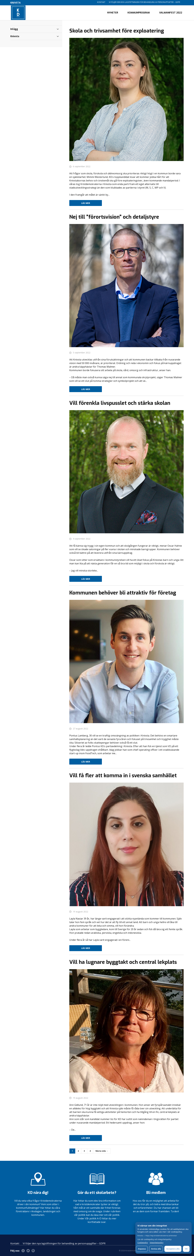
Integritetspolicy (156, 1243)
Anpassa (142, 1248)
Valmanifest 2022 (170, 12)
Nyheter (112, 12)
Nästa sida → (102, 1151)
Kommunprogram (139, 12)
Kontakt (101, 2)
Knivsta (14, 36)
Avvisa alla (156, 1248)
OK (186, 1248)
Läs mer (85, 203)
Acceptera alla (172, 1248)
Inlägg (14, 29)
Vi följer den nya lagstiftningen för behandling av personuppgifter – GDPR (144, 2)
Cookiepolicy (142, 1243)
